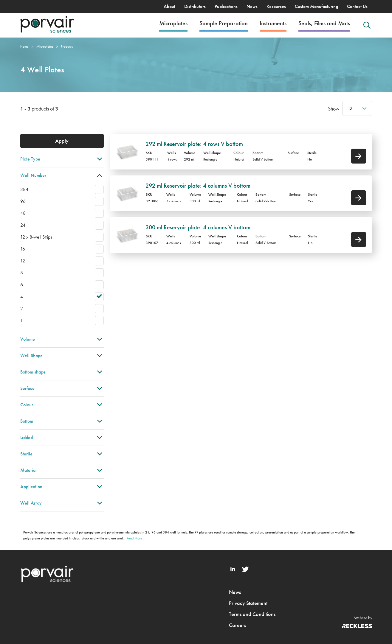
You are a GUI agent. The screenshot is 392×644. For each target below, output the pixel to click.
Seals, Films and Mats (324, 23)
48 (23, 213)
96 (23, 201)
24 (22, 225)
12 (350, 108)
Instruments (273, 23)
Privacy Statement (248, 603)
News (252, 6)
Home (24, 46)
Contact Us (357, 6)
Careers (237, 625)
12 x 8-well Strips (36, 237)
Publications (226, 6)
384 (24, 189)
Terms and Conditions (252, 614)
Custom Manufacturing (316, 6)
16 (22, 249)
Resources (276, 6)
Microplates (173, 23)
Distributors (195, 6)
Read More (134, 538)
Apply (62, 140)
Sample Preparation (223, 23)
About (169, 6)
